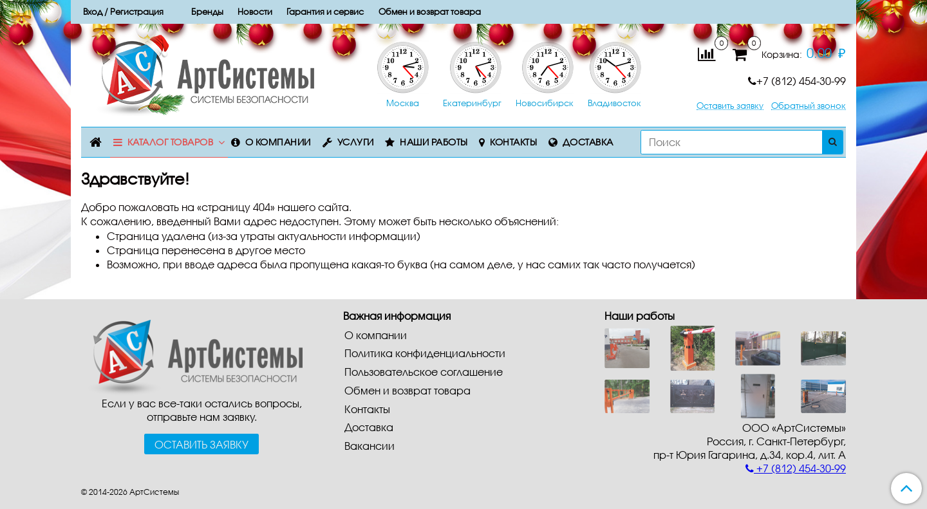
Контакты (513, 141)
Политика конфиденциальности (424, 353)
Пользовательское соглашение (423, 372)
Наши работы (434, 141)
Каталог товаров (170, 141)
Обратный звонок (808, 106)
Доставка (588, 141)
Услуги (355, 141)
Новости (255, 11)
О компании (278, 141)
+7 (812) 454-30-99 (797, 81)
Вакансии (369, 446)
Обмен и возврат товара (407, 390)
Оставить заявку (730, 106)
